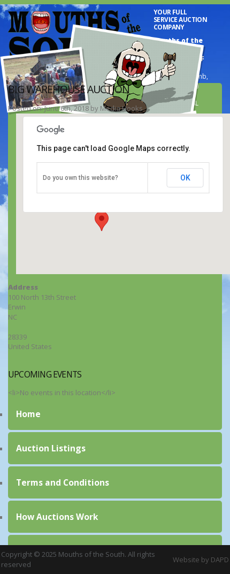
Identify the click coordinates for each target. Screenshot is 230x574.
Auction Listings (51, 448)
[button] (102, 221)
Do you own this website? (80, 178)
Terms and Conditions (62, 482)
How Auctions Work (57, 517)
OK (185, 177)
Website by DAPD (201, 559)
